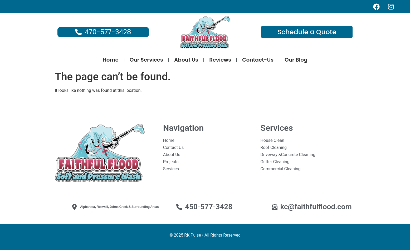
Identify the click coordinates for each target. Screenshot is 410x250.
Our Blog (296, 59)
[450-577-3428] (179, 207)
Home (110, 59)
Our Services (146, 59)
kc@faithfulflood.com (316, 206)
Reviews (220, 59)
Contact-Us (258, 59)
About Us (186, 59)
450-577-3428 (209, 206)
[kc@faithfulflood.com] (275, 207)
